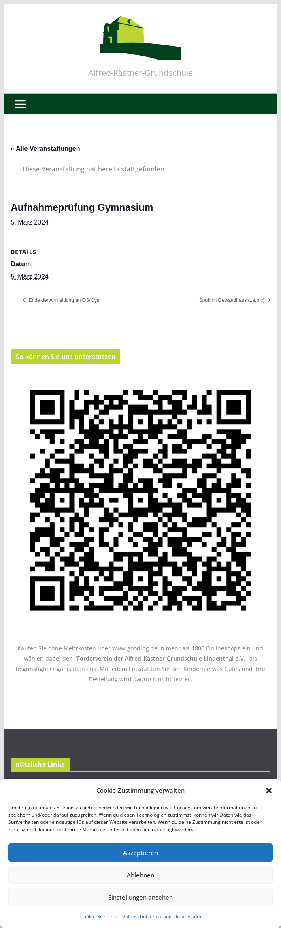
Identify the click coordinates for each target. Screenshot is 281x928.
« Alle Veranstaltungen (45, 148)
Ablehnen (140, 875)
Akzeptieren (140, 853)
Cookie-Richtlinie (98, 916)
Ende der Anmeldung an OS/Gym (63, 300)
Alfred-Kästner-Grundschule (140, 72)
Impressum (188, 916)
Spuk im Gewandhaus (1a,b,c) (232, 300)
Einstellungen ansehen (140, 897)
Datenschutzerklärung (146, 916)
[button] (269, 791)
